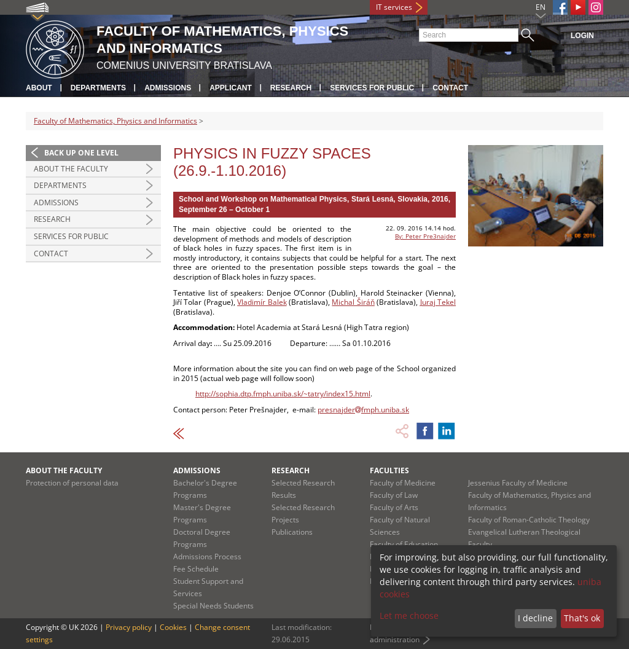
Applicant (230, 88)
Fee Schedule (196, 569)
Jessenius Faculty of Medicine (518, 483)
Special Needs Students (213, 605)
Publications (292, 532)
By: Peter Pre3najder (425, 236)
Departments (98, 88)
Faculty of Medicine (403, 483)
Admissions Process (207, 556)
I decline (535, 618)
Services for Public (372, 88)
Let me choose (409, 615)
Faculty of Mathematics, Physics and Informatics (115, 121)
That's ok (582, 618)
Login (582, 35)
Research (290, 88)
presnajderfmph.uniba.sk (363, 409)
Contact (450, 88)
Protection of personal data (72, 483)
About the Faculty (71, 168)
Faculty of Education (404, 544)
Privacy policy (129, 627)
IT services (394, 7)
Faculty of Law (394, 495)
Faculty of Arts (394, 507)
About (39, 88)
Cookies (173, 627)
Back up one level (81, 153)
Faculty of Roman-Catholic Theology (529, 519)
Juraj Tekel (438, 302)
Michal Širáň (353, 302)
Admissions (167, 88)
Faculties (389, 470)
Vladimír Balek (261, 302)
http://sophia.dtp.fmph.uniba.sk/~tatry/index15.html (282, 393)
